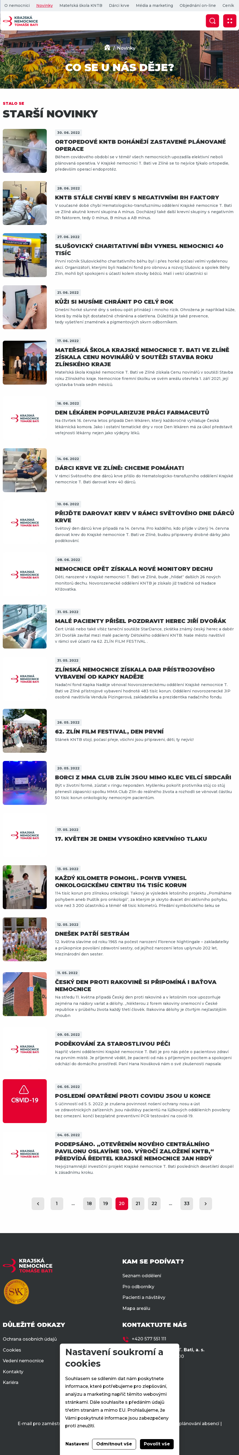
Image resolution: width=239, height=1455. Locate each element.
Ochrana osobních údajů (30, 1339)
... (73, 1203)
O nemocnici (16, 5)
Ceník (228, 5)
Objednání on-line (197, 5)
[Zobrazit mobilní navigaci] (229, 20)
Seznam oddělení (141, 1275)
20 (122, 1203)
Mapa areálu (136, 1308)
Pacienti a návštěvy (143, 1297)
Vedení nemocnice (23, 1360)
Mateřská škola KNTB (80, 5)
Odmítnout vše (114, 1443)
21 (138, 1203)
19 (105, 1203)
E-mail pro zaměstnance (45, 1423)
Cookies (12, 1350)
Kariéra (10, 1382)
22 (154, 1203)
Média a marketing (154, 5)
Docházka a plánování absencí (185, 1423)
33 (186, 1203)
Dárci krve (119, 5)
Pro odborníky (138, 1286)
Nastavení (77, 1443)
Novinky (44, 5)
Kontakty (13, 1371)
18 (89, 1203)
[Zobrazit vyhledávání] (212, 20)
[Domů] (107, 48)
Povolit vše (157, 1443)
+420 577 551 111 (149, 1338)
